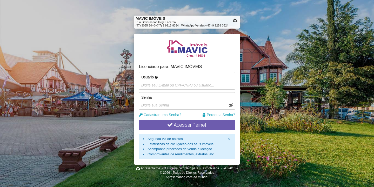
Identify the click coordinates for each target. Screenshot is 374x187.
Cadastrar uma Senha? (160, 115)
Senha (146, 97)
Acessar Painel (187, 125)
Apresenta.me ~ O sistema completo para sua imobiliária (180, 168)
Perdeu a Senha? (218, 115)
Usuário (149, 77)
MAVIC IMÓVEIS (186, 66)
